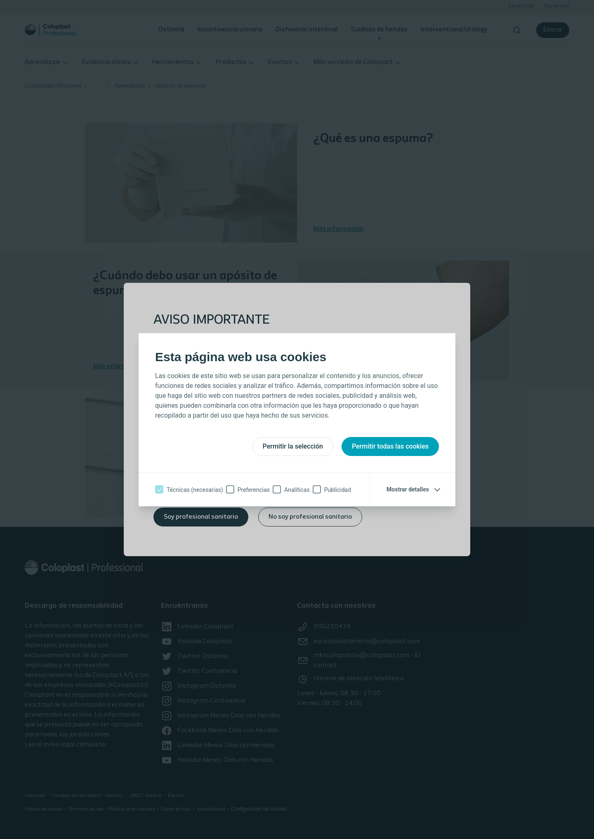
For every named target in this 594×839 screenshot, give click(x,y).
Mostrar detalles (408, 489)
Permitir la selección (293, 446)
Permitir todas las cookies (390, 446)
